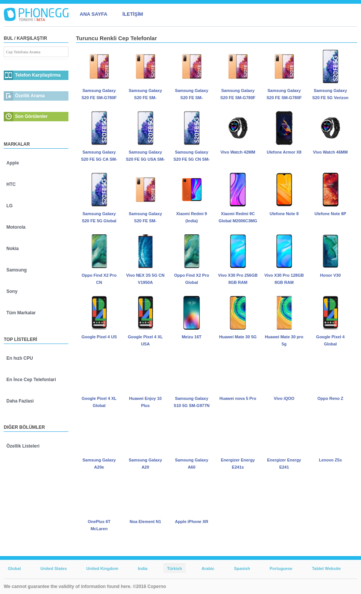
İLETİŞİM (132, 14)
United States (53, 568)
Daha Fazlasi (20, 401)
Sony (11, 291)
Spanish (242, 568)
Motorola (16, 227)
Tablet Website (326, 568)
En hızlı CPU (19, 358)
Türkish (174, 568)
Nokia (12, 248)
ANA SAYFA (93, 14)
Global (14, 568)
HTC (11, 184)
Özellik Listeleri (22, 446)
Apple (12, 163)
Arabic (208, 568)
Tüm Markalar (21, 312)
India (142, 568)
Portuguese (281, 568)
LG (9, 205)
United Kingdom (102, 568)
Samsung (16, 270)
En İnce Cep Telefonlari (31, 379)
